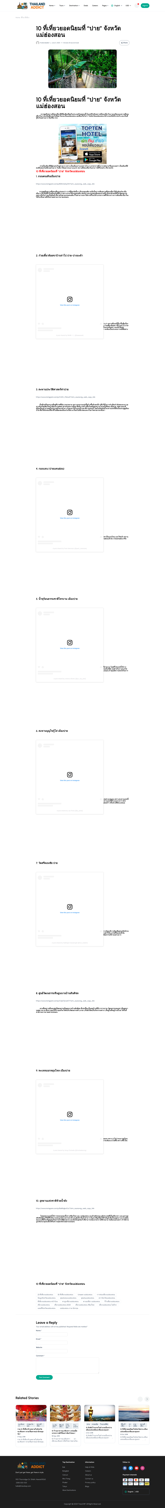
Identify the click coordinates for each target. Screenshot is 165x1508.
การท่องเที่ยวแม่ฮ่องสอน (106, 1295)
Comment (40, 1356)
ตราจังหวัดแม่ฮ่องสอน (107, 1298)
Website (39, 1347)
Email (38, 1339)
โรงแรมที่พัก (104, 1424)
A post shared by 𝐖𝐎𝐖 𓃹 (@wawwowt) (69, 335)
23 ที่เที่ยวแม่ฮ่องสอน (45, 1295)
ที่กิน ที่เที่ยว (25, 18)
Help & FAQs (89, 1467)
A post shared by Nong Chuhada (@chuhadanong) (69, 1150)
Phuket (64, 1482)
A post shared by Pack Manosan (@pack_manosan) (70, 548)
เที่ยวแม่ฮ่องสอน (44, 1305)
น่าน (88, 1424)
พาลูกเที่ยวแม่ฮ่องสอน (70, 1301)
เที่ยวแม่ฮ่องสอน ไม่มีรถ (108, 1305)
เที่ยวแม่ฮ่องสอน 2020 (62, 1305)
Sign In (145, 6)
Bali (63, 1467)
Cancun (65, 1475)
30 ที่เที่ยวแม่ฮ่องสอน (65, 1295)
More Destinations (69, 1490)
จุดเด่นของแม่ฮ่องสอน (68, 1298)
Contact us (89, 1479)
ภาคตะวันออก (30, 1425)
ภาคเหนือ (95, 1424)
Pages (104, 6)
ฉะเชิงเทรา (21, 1425)
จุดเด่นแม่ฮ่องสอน (87, 1298)
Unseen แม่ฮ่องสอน (85, 1295)
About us (88, 1475)
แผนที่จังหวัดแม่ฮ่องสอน (46, 1308)
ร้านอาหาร (75, 1426)
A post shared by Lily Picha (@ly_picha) (70, 811)
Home (51, 6)
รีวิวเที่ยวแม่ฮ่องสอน (111, 1301)
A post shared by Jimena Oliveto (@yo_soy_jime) (70, 679)
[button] (140, 1399)
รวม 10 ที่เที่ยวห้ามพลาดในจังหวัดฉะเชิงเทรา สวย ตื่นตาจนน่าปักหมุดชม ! (30, 1431)
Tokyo (64, 1486)
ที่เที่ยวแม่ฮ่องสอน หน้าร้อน (48, 1301)
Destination (73, 6)
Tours (61, 6)
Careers (95, 6)
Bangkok (65, 1471)
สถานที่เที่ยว (39, 1425)
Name (39, 1331)
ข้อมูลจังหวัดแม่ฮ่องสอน (46, 1298)
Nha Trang (66, 1479)
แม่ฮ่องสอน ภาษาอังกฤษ (69, 1308)
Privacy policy (90, 1482)
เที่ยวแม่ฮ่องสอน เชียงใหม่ (84, 1305)
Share (125, 43)
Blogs (87, 1486)
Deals (86, 6)
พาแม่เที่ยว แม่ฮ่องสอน (91, 1301)
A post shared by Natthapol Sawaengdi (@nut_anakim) (70, 943)
